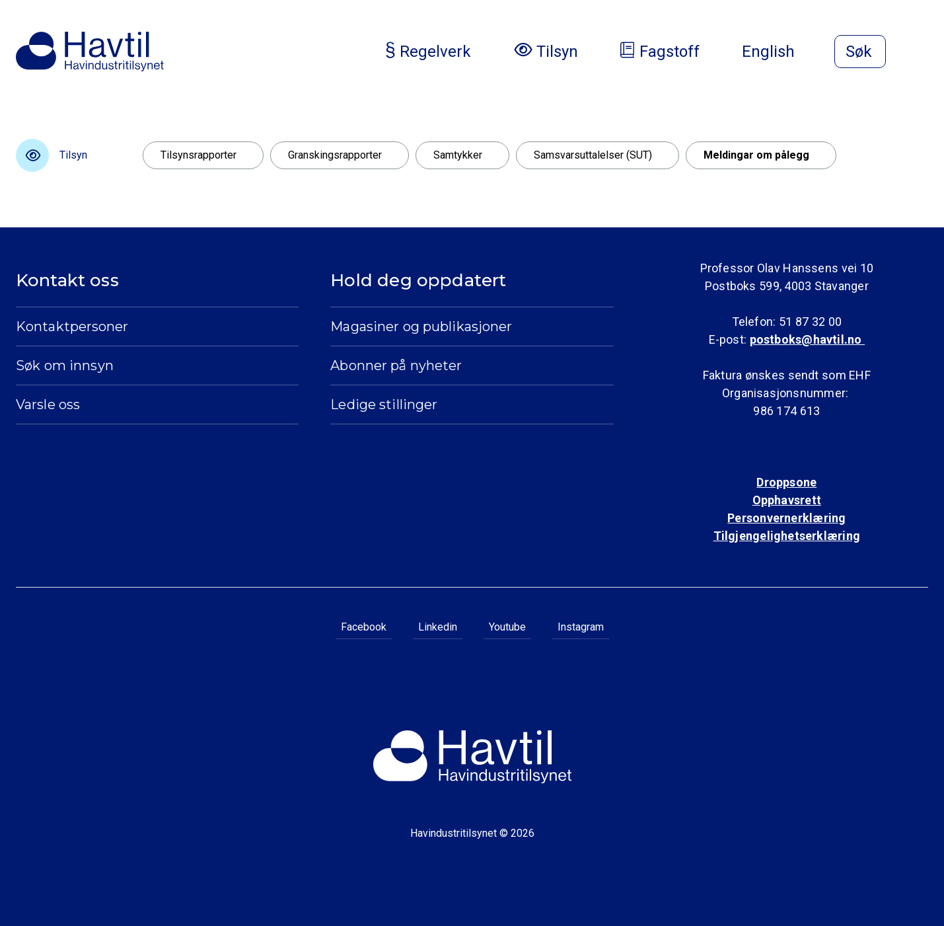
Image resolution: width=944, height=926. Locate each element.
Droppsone (786, 482)
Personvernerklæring (786, 518)
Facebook (363, 627)
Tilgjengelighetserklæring (786, 536)
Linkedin (437, 627)
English (779, 51)
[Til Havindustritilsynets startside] (90, 51)
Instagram (581, 627)
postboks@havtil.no (807, 339)
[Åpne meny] (920, 53)
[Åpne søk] (860, 51)
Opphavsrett (786, 500)
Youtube (507, 627)
